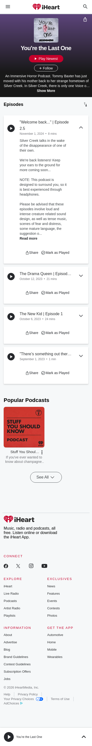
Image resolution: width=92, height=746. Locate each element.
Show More (46, 91)
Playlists (9, 615)
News (51, 586)
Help (7, 694)
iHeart (8, 586)
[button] (32, 252)
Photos (52, 615)
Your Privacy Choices (23, 699)
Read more (28, 238)
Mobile (52, 649)
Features (53, 593)
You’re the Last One (29, 737)
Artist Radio (12, 608)
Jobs (7, 679)
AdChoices (13, 703)
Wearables (55, 657)
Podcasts (10, 601)
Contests (53, 608)
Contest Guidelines (17, 664)
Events (52, 601)
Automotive (55, 635)
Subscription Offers (17, 671)
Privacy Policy (28, 694)
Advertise (10, 642)
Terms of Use (60, 699)
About (8, 635)
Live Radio (11, 593)
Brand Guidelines (16, 657)
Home (51, 642)
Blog (7, 649)
